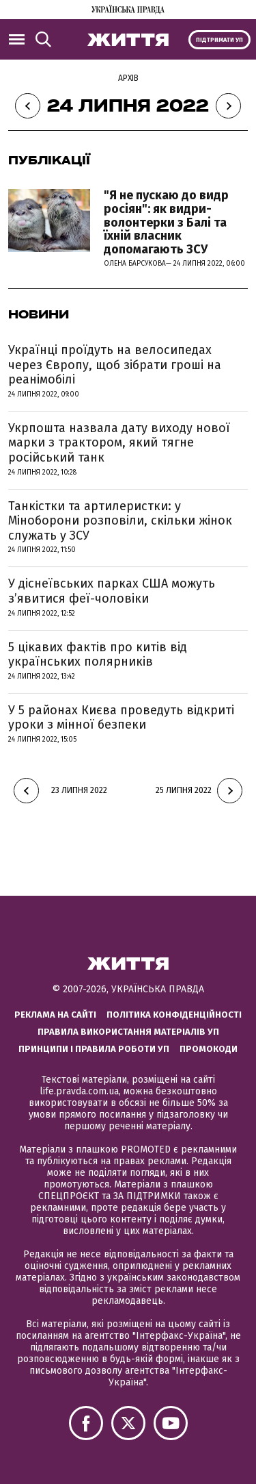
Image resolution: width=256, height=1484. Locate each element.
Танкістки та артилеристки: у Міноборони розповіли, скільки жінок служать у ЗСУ (120, 521)
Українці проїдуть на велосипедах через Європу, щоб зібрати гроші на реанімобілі (114, 364)
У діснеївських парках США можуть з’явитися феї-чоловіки (111, 591)
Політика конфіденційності (174, 1014)
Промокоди (209, 1049)
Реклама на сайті (55, 1014)
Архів (128, 78)
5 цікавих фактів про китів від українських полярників (97, 655)
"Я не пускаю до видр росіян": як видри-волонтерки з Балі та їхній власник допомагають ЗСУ (166, 222)
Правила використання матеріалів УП (128, 1032)
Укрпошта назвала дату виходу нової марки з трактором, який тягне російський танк (119, 442)
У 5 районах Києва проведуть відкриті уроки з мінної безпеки (121, 718)
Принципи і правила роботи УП (93, 1049)
